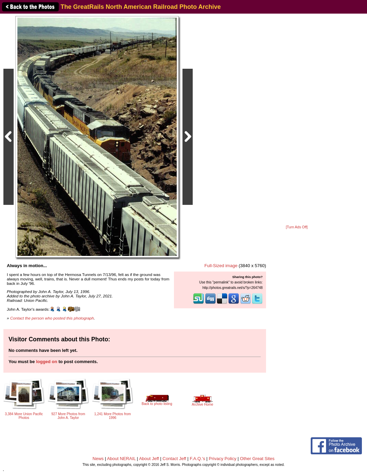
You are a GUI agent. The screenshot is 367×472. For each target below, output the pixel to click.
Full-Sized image (220, 265)
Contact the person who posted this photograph (52, 318)
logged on (46, 361)
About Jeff (149, 458)
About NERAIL (121, 458)
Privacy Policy (222, 458)
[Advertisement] (296, 120)
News (98, 458)
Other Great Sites (257, 458)
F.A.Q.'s (197, 458)
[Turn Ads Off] (297, 227)
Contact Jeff (174, 458)
